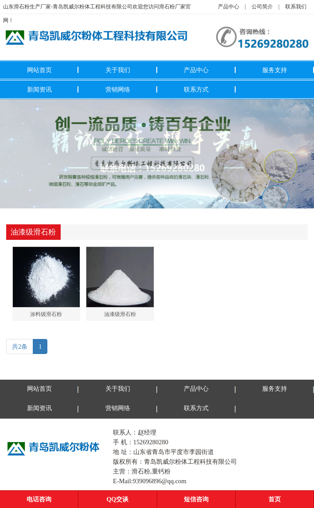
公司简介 (262, 6)
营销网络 (117, 89)
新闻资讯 (39, 89)
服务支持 (274, 69)
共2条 (19, 346)
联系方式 (196, 89)
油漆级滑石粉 (120, 314)
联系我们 (295, 6)
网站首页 (39, 69)
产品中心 (228, 6)
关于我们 (117, 69)
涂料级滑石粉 (46, 314)
